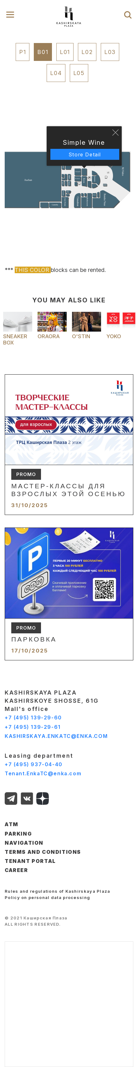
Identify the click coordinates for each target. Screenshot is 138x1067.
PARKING (18, 834)
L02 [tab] (87, 52)
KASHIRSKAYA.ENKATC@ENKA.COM (56, 736)
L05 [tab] (79, 73)
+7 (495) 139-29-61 (33, 727)
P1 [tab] (22, 52)
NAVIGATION (24, 843)
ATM (11, 824)
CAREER (16, 870)
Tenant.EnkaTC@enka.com (43, 773)
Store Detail (85, 154)
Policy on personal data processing (47, 897)
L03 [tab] (110, 52)
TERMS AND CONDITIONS (43, 852)
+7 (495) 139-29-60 (33, 717)
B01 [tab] (42, 52)
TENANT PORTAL (30, 861)
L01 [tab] (65, 52)
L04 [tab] (56, 73)
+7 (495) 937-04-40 (34, 764)
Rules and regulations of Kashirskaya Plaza (57, 891)
